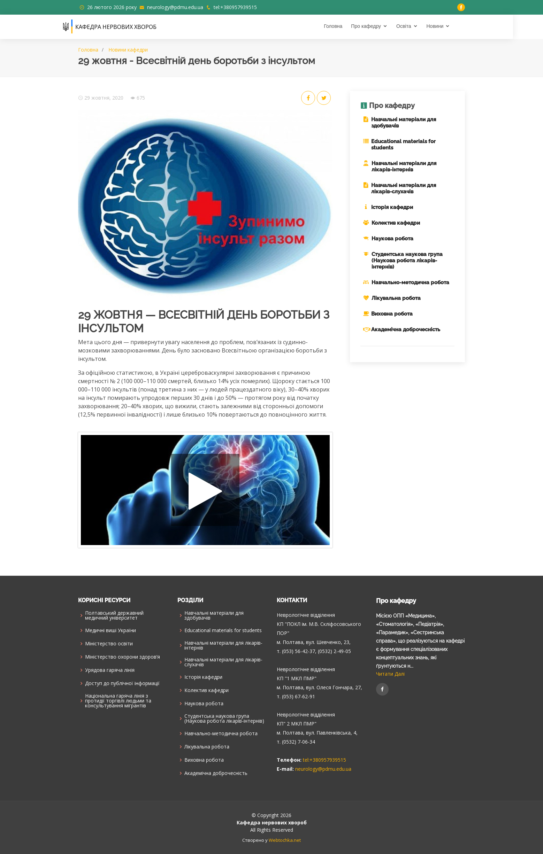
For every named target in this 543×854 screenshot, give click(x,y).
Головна (348, 26)
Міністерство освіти (109, 643)
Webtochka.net (285, 840)
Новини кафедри (128, 49)
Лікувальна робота (396, 298)
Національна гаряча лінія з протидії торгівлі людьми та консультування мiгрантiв (118, 700)
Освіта (418, 26)
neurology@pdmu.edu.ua (175, 7)
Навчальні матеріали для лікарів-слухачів (403, 188)
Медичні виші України (110, 630)
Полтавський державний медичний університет (114, 615)
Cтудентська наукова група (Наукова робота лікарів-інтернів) (407, 260)
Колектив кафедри (396, 223)
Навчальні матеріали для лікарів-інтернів (404, 166)
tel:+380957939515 (235, 7)
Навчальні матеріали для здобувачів (214, 615)
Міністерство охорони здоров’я (122, 656)
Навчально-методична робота (410, 282)
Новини (449, 26)
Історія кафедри (392, 207)
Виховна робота (392, 314)
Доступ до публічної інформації (122, 683)
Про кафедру (381, 26)
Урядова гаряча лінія (110, 670)
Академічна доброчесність (405, 329)
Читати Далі (390, 673)
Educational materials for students (223, 630)
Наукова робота (392, 238)
